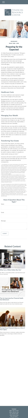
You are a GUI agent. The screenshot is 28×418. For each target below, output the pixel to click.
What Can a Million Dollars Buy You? (10, 270)
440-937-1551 (15, 412)
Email (2, 212)
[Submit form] (4, 233)
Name (2, 204)
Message (3, 220)
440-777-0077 (15, 410)
